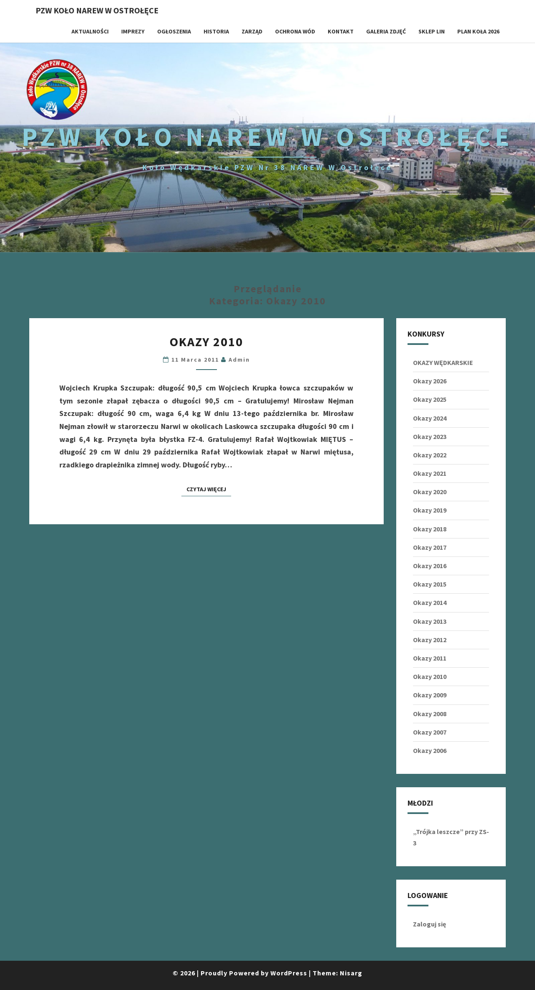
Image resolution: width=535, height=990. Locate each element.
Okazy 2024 (429, 418)
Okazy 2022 (429, 455)
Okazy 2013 (429, 621)
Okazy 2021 (429, 473)
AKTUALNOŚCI (90, 31)
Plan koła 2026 (478, 31)
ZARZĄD (252, 31)
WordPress (288, 973)
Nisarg (351, 973)
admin (239, 359)
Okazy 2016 (429, 565)
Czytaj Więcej (208, 489)
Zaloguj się (429, 924)
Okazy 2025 (429, 399)
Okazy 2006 (429, 750)
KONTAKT (341, 31)
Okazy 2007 (429, 732)
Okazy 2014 (429, 602)
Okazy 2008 (429, 713)
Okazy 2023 (429, 436)
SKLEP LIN (431, 31)
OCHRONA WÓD (295, 31)
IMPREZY (133, 31)
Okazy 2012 (429, 639)
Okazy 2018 (429, 529)
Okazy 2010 (206, 342)
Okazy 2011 (429, 658)
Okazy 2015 (429, 584)
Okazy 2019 (429, 510)
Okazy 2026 (429, 381)
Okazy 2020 (429, 491)
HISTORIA (216, 31)
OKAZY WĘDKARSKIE (443, 362)
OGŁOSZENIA (174, 31)
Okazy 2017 (429, 547)
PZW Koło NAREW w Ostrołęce (97, 10)
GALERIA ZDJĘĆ (386, 31)
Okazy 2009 (429, 695)
